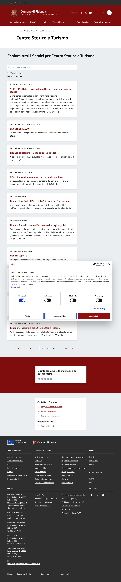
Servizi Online (83, 22)
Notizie (92, 457)
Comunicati (93, 460)
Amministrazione (17, 22)
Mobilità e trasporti (69, 464)
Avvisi (91, 464)
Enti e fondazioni (13, 468)
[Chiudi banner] (109, 264)
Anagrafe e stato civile (43, 464)
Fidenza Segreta (18, 255)
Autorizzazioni (40, 471)
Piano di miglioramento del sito (19, 574)
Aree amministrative (15, 460)
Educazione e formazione (44, 482)
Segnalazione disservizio (44, 502)
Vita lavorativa (67, 482)
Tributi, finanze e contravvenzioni (68, 473)
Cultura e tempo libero (43, 479)
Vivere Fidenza (58, 22)
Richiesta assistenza (42, 505)
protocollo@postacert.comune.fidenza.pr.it (23, 563)
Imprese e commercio (70, 460)
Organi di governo (14, 457)
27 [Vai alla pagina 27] (36, 348)
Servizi (44, 22)
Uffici (9, 464)
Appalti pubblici (40, 468)
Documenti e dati (14, 479)
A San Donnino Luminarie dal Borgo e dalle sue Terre (36, 177)
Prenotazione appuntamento (46, 498)
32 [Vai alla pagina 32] (66, 348)
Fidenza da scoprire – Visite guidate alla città (33, 152)
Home (20, 31)
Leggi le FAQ (39, 494)
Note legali (66, 509)
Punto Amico (12, 535)
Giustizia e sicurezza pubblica (73, 457)
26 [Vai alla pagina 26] (30, 348)
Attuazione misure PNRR (71, 513)
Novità (33, 22)
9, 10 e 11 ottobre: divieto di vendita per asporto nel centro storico (40, 90)
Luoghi (91, 478)
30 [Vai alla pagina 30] (54, 348)
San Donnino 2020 (19, 128)
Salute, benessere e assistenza (73, 468)
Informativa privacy (69, 498)
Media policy (65, 574)
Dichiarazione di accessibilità (73, 502)
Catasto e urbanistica (43, 475)
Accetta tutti (93, 316)
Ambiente (38, 460)
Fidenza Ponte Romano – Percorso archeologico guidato (38, 225)
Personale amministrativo (17, 475)
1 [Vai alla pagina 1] (18, 348)
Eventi (91, 482)
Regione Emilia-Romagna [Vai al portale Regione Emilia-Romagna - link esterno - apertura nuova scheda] (17, 3)
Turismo (65, 479)
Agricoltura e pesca (42, 457)
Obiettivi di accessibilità (71, 505)
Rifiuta (27, 316)
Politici (10, 471)
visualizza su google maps (17, 502)
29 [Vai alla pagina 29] (48, 348)
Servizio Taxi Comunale (16, 548)
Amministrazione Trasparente (73, 494)
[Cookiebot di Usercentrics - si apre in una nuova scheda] (94, 264)
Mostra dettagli (100, 308)
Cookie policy (16, 287)
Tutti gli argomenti (102, 22)
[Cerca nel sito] (109, 12)
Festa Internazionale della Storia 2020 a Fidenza (35, 327)
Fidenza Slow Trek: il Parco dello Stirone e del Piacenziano (39, 201)
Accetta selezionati (60, 316)
